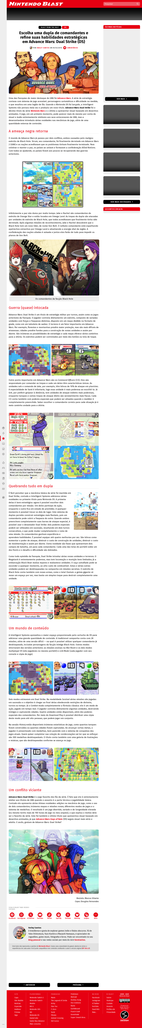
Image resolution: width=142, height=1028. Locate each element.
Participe (110, 1001)
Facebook (12, 915)
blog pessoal (34, 940)
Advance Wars (64, 98)
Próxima (77, 985)
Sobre (109, 998)
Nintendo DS (34, 1015)
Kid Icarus (55, 1021)
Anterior (30, 985)
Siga (16, 1015)
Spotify (58, 915)
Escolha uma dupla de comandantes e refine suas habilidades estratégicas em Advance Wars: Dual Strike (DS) (53, 37)
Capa (16, 998)
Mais (95, 915)
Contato (110, 1003)
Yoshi (53, 1012)
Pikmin (53, 1015)
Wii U (32, 1006)
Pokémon (74, 994)
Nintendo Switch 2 (37, 998)
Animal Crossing (57, 1018)
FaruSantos (79, 940)
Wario (73, 1006)
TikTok (49, 915)
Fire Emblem (76, 1003)
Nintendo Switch (36, 1001)
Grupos (86, 915)
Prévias (17, 1012)
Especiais (18, 1006)
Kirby (53, 1003)
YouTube (40, 915)
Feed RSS (95, 1009)
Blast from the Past (50, 27)
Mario (53, 998)
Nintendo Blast (44, 946)
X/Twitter (30, 915)
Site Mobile (18, 1001)
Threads (68, 915)
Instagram (21, 915)
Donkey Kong (76, 1000)
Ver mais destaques (121, 202)
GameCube (34, 1018)
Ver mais (122, 99)
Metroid (74, 997)
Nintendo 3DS (35, 1009)
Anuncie (110, 1006)
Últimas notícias (113, 27)
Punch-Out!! (75, 1012)
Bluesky (77, 915)
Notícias (17, 1003)
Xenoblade (75, 1015)
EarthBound (75, 1009)
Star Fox (54, 1006)
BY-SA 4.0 (85, 948)
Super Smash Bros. (78, 1017)
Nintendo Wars (38, 111)
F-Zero (53, 1009)
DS (65, 27)
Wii (31, 1012)
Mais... (94, 1012)
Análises (17, 1009)
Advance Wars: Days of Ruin (49, 819)
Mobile (32, 1003)
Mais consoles (35, 1024)
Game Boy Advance (37, 1021)
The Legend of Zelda (59, 1001)
